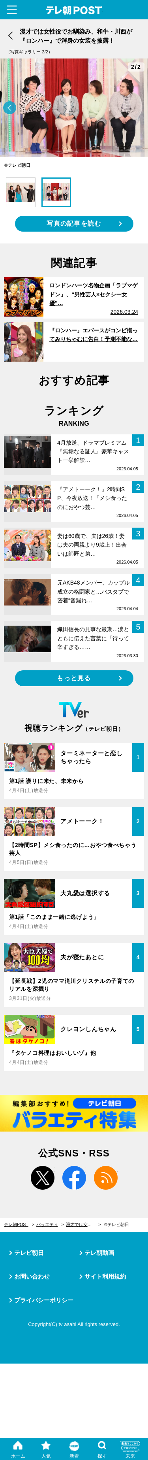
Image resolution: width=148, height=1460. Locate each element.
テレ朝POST (74, 10)
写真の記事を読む (74, 223)
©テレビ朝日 (116, 1224)
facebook (74, 1178)
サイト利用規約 (105, 1276)
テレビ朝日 (29, 1252)
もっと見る (74, 678)
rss (106, 1178)
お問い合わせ (32, 1276)
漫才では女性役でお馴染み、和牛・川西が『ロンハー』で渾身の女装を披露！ (83, 1224)
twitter (42, 1178)
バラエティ (47, 1224)
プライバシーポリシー (43, 1300)
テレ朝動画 (99, 1252)
